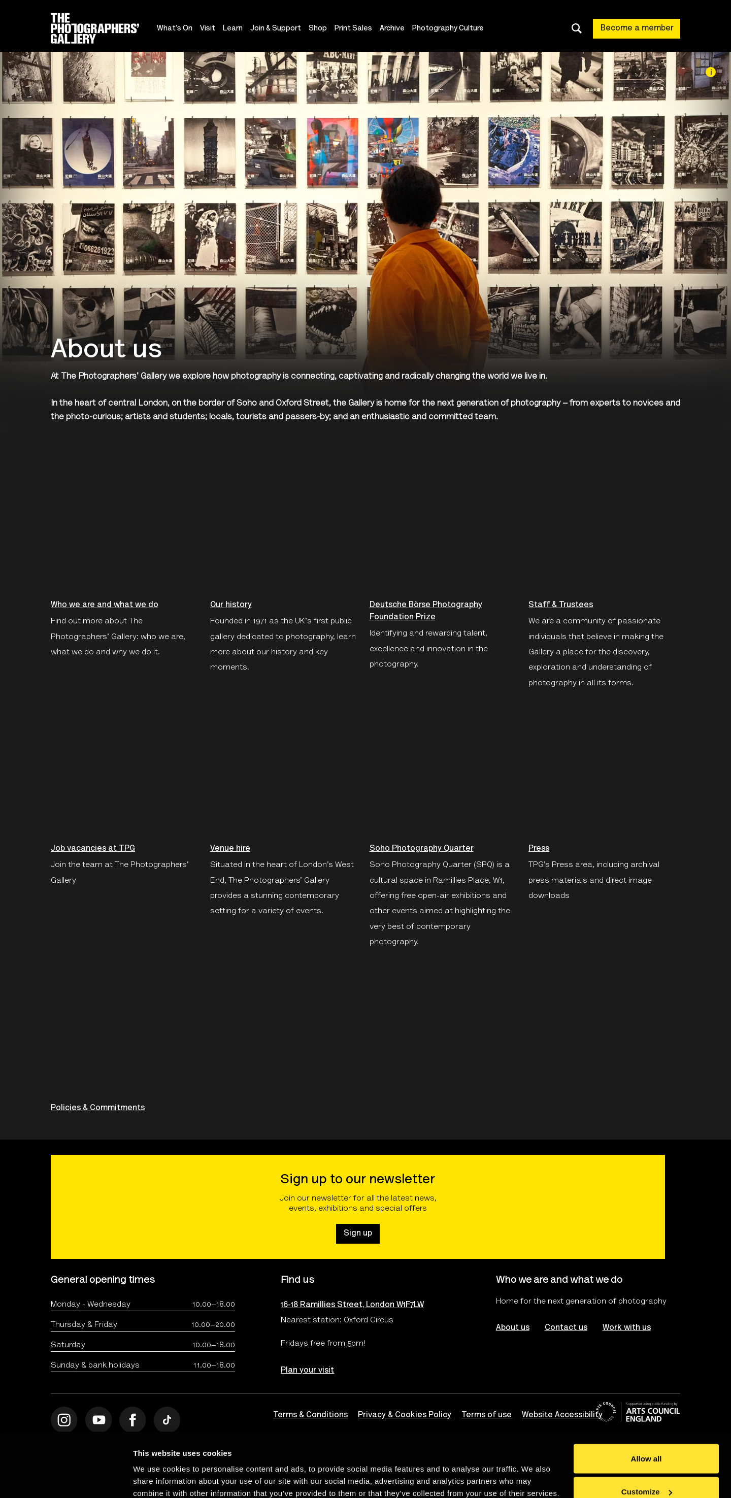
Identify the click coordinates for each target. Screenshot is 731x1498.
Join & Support (275, 28)
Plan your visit (307, 1371)
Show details (156, 1466)
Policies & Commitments (98, 1108)
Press (538, 849)
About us (512, 1328)
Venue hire (230, 849)
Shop (318, 28)
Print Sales (353, 28)
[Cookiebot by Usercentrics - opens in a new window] (65, 1478)
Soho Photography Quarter (422, 849)
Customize (646, 1438)
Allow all (646, 1404)
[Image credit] (711, 72)
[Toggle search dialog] (577, 28)
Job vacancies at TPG (93, 849)
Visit (207, 28)
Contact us (566, 1328)
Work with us (627, 1328)
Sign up (358, 1233)
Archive (392, 28)
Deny (646, 1471)
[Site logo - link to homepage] (104, 28)
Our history (231, 605)
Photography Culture (448, 28)
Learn (233, 28)
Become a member (637, 28)
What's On (174, 28)
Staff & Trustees (560, 605)
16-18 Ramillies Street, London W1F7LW (352, 1305)
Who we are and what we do (104, 605)
